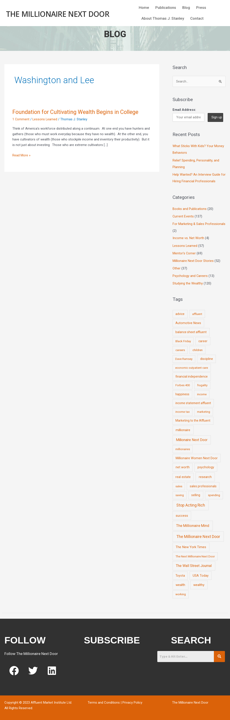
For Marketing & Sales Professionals (199, 223)
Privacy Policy (132, 701)
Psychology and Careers (190, 275)
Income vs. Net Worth (188, 238)
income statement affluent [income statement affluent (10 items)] (193, 402)
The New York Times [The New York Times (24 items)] (191, 546)
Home (144, 8)
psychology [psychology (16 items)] (206, 466)
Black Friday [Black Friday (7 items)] (183, 340)
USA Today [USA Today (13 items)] (201, 574)
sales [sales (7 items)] (178, 485)
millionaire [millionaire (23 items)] (183, 429)
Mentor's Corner (184, 252)
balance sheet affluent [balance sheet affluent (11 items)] (191, 331)
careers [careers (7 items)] (180, 349)
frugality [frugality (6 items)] (202, 384)
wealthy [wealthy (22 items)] (198, 584)
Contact (196, 19)
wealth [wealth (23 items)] (180, 584)
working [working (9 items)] (180, 593)
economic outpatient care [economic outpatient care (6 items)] (191, 366)
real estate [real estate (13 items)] (183, 476)
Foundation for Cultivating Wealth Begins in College (77, 112)
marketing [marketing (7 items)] (203, 410)
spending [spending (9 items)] (214, 494)
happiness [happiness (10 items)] (182, 393)
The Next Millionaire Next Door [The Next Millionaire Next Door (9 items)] (195, 555)
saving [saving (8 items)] (179, 494)
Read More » (21, 155)
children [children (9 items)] (197, 349)
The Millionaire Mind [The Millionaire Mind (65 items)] (192, 524)
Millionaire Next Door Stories (193, 260)
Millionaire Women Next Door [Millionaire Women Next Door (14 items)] (197, 457)
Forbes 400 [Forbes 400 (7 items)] (182, 384)
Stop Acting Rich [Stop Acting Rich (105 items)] (190, 504)
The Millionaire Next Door (58, 13)
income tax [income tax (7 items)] (182, 410)
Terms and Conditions (104, 701)
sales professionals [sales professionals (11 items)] (203, 485)
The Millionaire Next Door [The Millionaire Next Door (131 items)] (198, 535)
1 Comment (21, 119)
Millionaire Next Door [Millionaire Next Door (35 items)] (191, 439)
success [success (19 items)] (182, 514)
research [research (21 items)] (205, 476)
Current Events (183, 216)
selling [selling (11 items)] (195, 494)
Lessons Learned (45, 119)
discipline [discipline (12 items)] (206, 357)
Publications (165, 8)
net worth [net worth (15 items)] (183, 466)
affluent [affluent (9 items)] (197, 313)
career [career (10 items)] (202, 340)
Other (177, 267)
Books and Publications (190, 209)
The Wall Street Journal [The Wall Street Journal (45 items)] (194, 565)
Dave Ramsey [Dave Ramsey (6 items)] (183, 357)
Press (201, 8)
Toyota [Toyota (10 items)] (180, 574)
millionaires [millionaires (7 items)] (182, 448)
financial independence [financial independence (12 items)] (191, 375)
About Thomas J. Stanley (162, 19)
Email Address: (184, 110)
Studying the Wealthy (188, 282)
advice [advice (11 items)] (179, 313)
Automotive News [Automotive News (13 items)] (188, 322)
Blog (186, 8)
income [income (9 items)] (202, 393)
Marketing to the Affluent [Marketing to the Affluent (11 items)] (192, 419)
